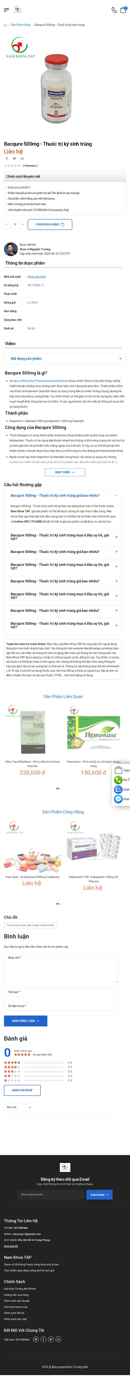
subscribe (99, 1194)
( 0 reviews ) (30, 166)
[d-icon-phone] (114, 10)
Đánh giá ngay (22, 1090)
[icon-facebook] (7, 159)
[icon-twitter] (14, 159)
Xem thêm (62, 472)
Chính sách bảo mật (15, 1319)
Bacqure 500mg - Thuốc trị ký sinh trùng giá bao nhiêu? (55, 495)
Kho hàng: (10, 1240)
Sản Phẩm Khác (21, 24)
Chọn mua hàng (47, 224)
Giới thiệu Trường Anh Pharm (20, 1288)
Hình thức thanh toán (16, 1307)
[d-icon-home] (5, 24)
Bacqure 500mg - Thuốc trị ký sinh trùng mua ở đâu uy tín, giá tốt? (60, 537)
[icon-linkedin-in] (22, 159)
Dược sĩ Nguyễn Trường (35, 249)
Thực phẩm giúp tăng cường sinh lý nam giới (29, 1270)
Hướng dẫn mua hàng (16, 1294)
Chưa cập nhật (37, 276)
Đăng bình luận (23, 1020)
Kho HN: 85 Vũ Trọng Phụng (34, 1240)
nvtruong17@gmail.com (27, 1234)
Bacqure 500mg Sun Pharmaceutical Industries (39, 380)
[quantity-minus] (7, 224)
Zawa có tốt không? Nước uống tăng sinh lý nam (31, 1264)
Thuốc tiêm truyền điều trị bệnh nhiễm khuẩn (30, 925)
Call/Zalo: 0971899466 (16, 1339)
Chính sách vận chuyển (17, 1300)
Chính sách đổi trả (14, 1312)
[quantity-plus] (23, 224)
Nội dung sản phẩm (26, 358)
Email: (8, 1234)
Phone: (8, 1227)
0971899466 (21, 1227)
